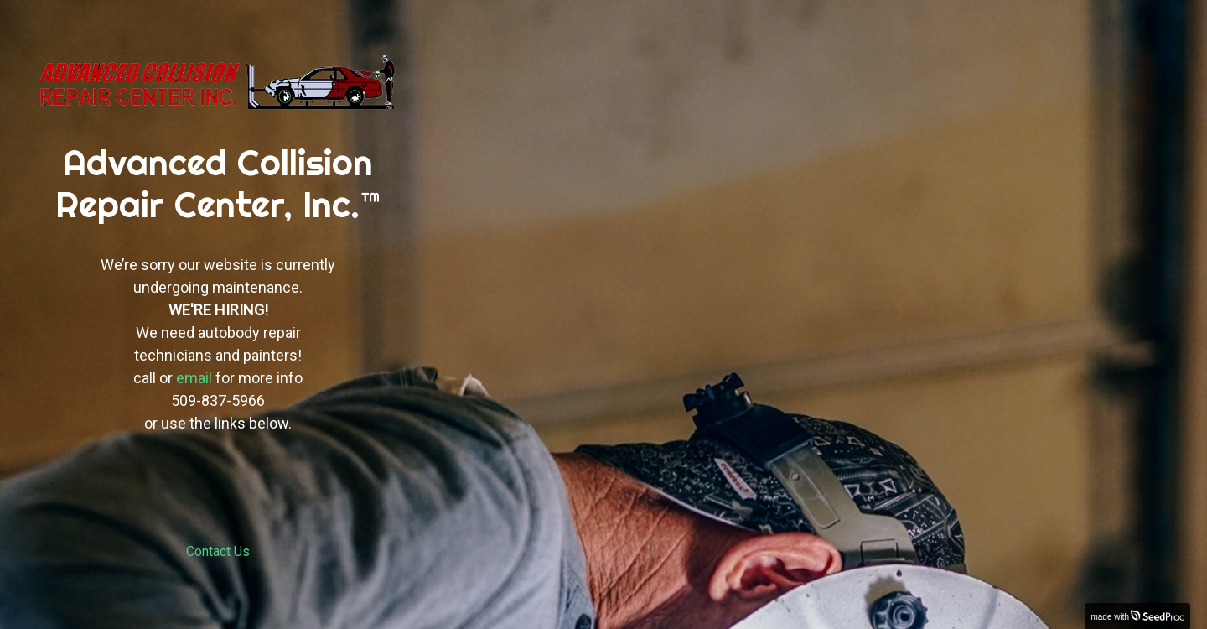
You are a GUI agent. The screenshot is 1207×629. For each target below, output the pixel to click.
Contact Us (218, 551)
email (194, 378)
